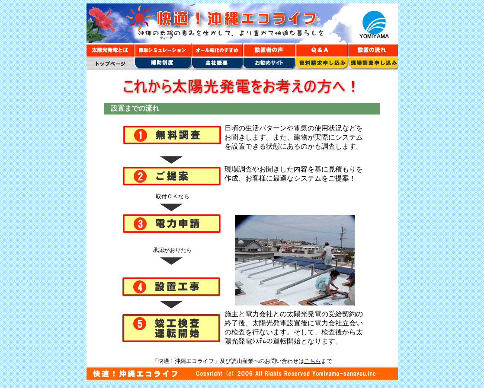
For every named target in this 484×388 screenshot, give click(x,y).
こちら (312, 361)
